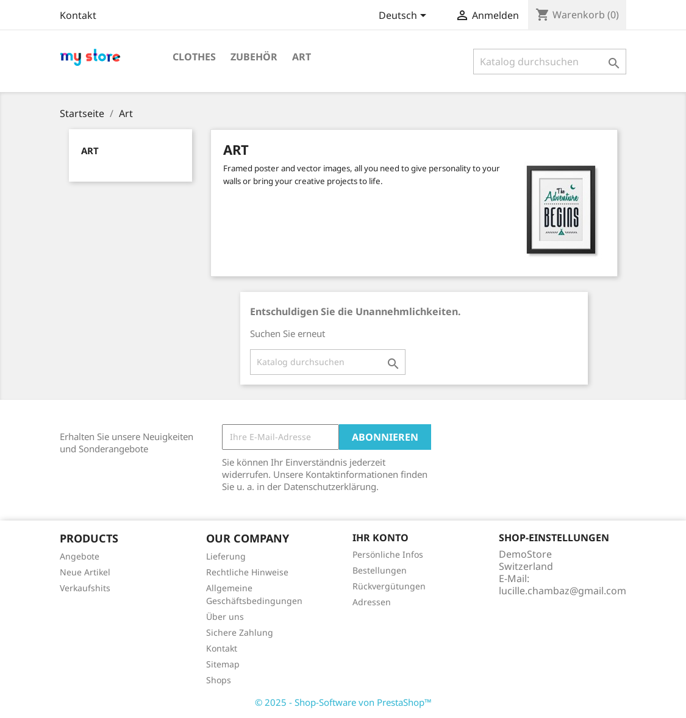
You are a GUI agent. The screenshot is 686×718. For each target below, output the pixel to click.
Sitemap (223, 664)
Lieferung (226, 556)
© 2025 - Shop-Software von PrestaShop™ (343, 702)
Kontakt (78, 15)
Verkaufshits (85, 588)
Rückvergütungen (389, 586)
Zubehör (253, 56)
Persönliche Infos (387, 554)
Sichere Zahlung (239, 632)
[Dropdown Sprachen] (405, 16)
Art (301, 56)
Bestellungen (379, 570)
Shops (218, 680)
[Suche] (549, 61)
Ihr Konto (380, 537)
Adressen (371, 602)
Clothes (194, 56)
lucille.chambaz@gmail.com (562, 590)
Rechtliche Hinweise (247, 572)
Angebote (79, 556)
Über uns (225, 616)
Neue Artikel (85, 572)
